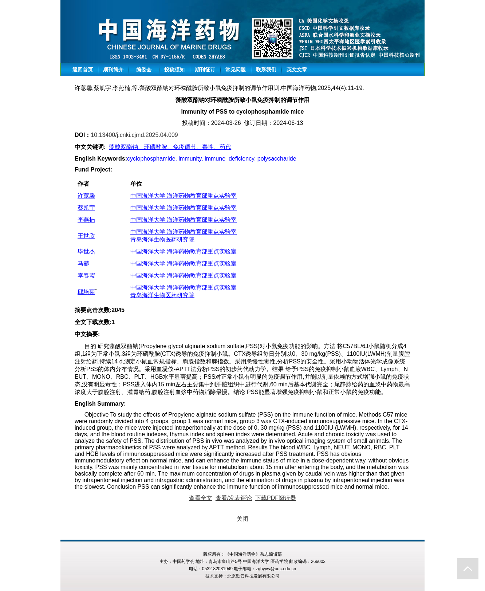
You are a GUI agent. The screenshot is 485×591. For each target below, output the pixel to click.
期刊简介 (113, 69)
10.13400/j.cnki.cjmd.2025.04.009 (134, 135)
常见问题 (235, 69)
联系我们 (266, 69)
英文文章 (297, 69)
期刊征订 (205, 69)
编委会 (143, 69)
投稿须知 (174, 69)
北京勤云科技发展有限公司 (253, 576)
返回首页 (82, 69)
